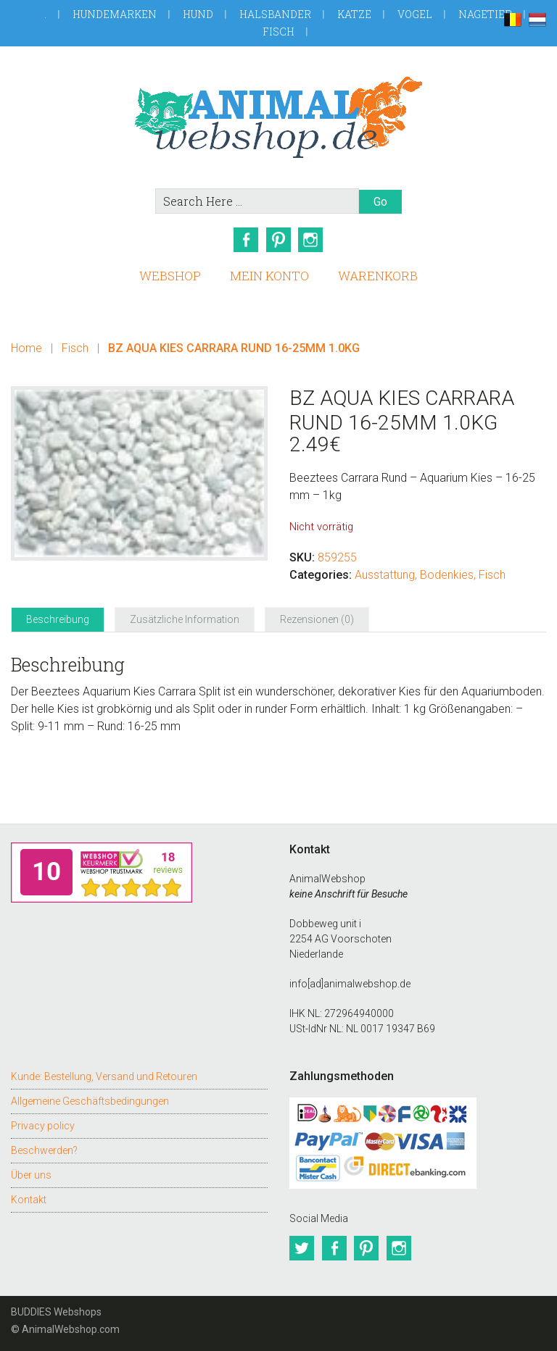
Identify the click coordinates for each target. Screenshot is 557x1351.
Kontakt (28, 1198)
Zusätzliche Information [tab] (184, 618)
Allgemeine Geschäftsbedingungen (90, 1099)
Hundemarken (115, 14)
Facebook (245, 239)
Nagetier (485, 14)
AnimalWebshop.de (278, 117)
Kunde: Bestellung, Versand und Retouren (104, 1075)
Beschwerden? (44, 1149)
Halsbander (275, 14)
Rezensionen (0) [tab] (317, 618)
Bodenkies (447, 574)
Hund (198, 14)
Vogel (414, 14)
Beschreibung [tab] (57, 618)
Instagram (312, 239)
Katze (354, 14)
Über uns (31, 1173)
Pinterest (278, 239)
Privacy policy (43, 1124)
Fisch (278, 31)
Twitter (301, 1247)
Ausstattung (385, 574)
